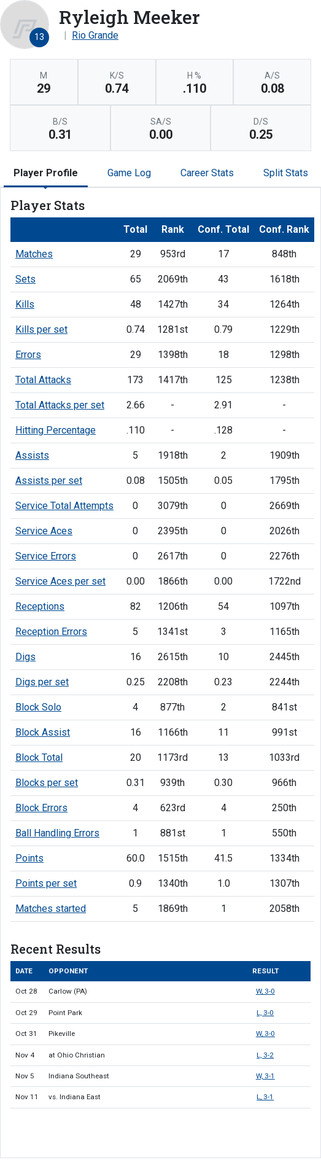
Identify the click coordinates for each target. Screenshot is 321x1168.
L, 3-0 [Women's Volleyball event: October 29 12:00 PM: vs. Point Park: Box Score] (265, 1012)
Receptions (39, 606)
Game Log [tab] (129, 173)
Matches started (50, 908)
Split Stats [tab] (285, 173)
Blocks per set (46, 782)
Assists (32, 455)
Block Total (39, 757)
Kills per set (41, 329)
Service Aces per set (60, 581)
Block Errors (41, 808)
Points (29, 858)
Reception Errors (51, 631)
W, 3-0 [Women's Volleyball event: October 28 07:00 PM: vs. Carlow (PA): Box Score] (265, 991)
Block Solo (38, 707)
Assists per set (48, 480)
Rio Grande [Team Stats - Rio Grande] (95, 35)
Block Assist (42, 732)
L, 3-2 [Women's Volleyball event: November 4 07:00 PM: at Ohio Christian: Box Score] (265, 1055)
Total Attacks (43, 380)
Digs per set (42, 682)
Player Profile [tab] (46, 173)
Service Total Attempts (64, 506)
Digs (25, 657)
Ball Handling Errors (57, 833)
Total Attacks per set (59, 405)
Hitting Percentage (55, 430)
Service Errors (45, 556)
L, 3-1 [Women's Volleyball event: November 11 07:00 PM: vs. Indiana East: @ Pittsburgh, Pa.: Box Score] (265, 1096)
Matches (34, 254)
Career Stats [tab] (207, 173)
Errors (28, 354)
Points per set (46, 883)
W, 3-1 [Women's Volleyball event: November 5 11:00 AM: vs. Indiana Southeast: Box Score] (265, 1076)
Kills (24, 304)
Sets (25, 279)
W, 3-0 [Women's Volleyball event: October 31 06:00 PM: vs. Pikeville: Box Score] (265, 1033)
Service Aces (43, 531)
